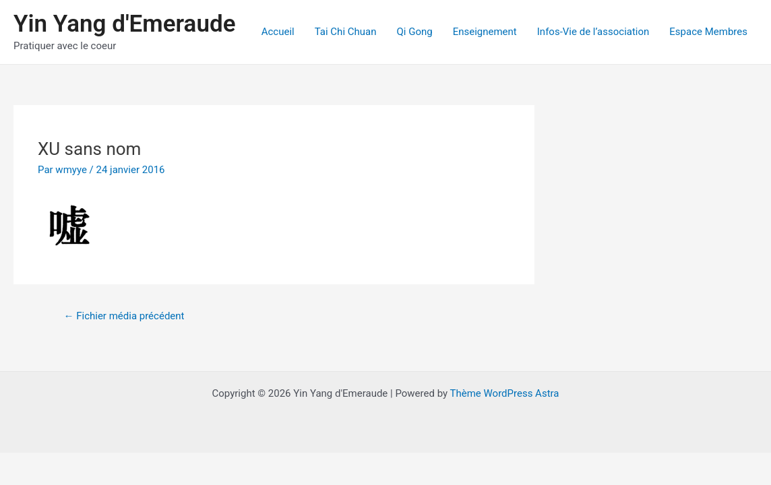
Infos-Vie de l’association (593, 32)
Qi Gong (414, 32)
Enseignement (485, 32)
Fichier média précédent (123, 316)
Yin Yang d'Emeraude (124, 24)
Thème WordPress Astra (504, 393)
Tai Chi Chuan (346, 32)
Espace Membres (708, 32)
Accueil (278, 32)
